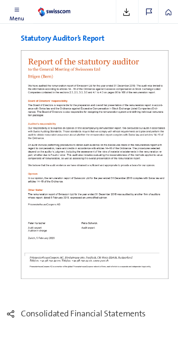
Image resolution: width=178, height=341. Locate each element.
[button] (16, 12)
